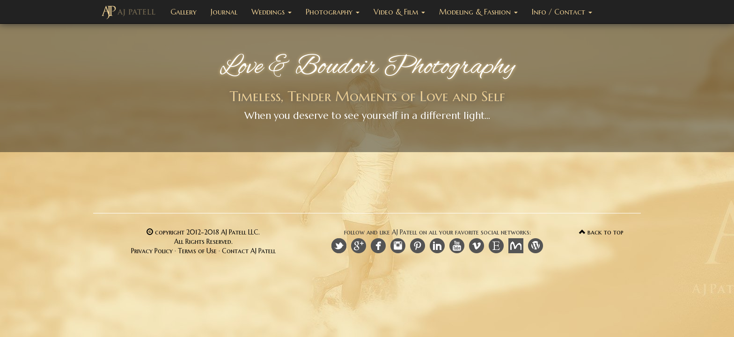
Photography (333, 11)
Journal (224, 11)
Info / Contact (562, 11)
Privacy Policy (152, 251)
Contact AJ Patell (249, 251)
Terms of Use (197, 251)
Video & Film (399, 11)
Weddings (271, 11)
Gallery (183, 11)
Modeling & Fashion (478, 11)
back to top (601, 232)
